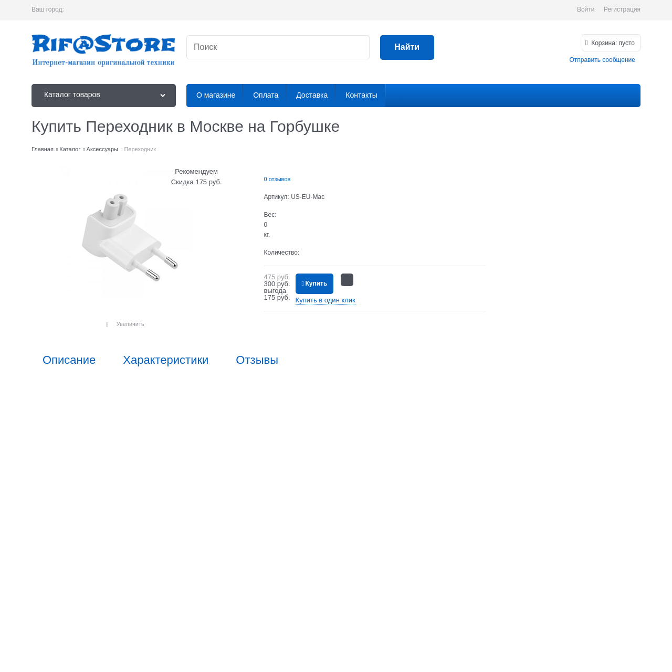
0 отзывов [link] (277, 179)
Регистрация (622, 9)
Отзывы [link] (257, 360)
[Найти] (407, 47)
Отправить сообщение (602, 60)
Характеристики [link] (165, 360)
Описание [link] (69, 360)
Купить (316, 283)
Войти (586, 9)
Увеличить (130, 324)
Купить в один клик (325, 300)
